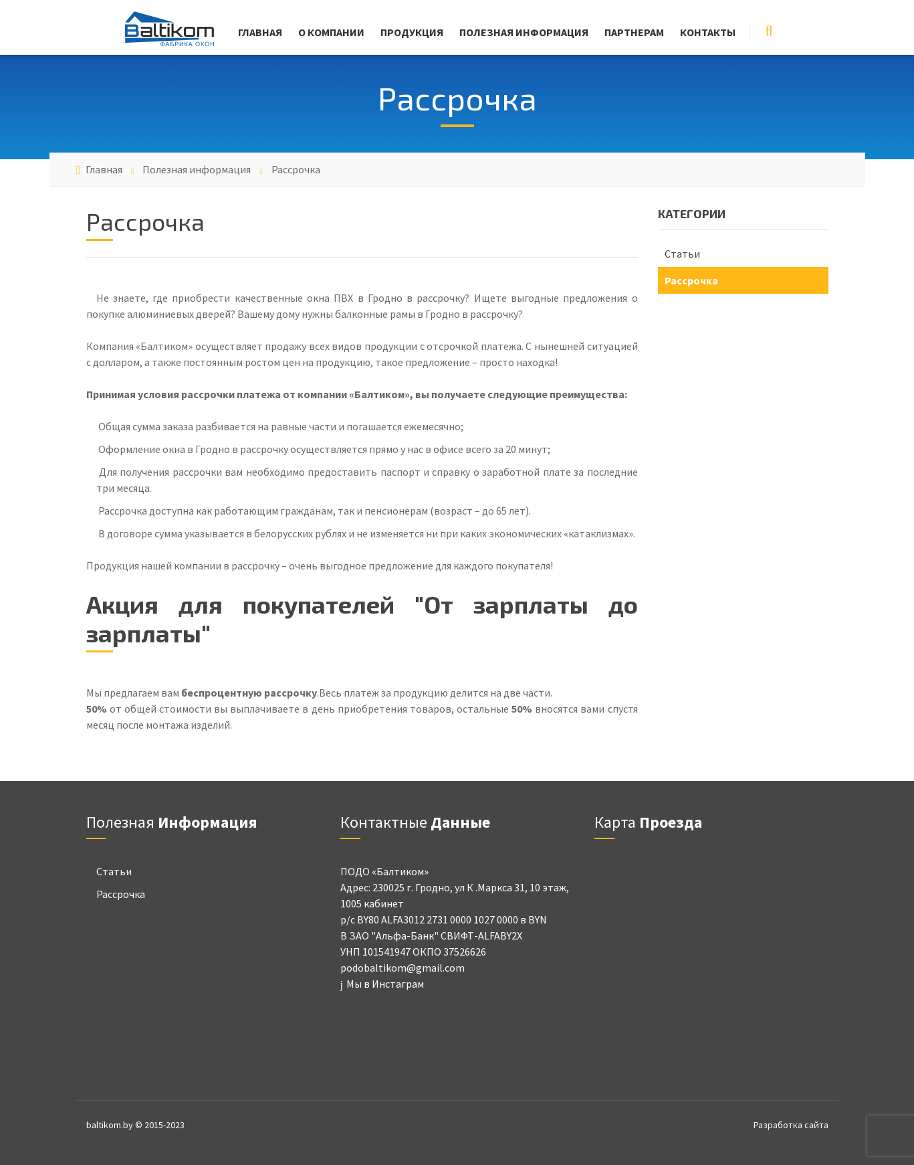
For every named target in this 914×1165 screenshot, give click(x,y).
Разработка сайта (791, 1125)
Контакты (707, 32)
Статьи (682, 253)
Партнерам (634, 32)
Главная (260, 32)
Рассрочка (691, 280)
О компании (331, 32)
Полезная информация (523, 32)
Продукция (411, 32)
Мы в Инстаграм (382, 983)
